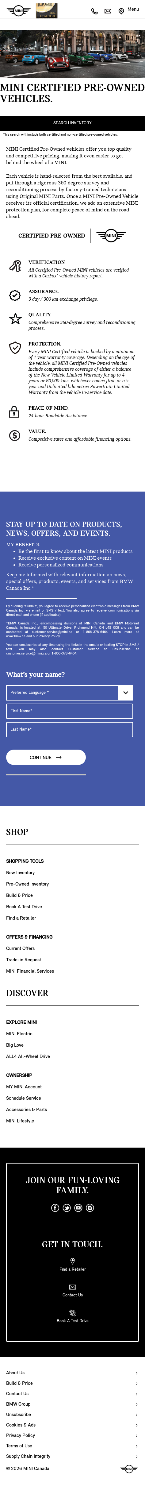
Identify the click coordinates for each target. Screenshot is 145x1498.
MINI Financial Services (30, 971)
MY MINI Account (24, 1087)
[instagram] (90, 1208)
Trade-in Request (23, 960)
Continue (46, 757)
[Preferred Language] (69, 693)
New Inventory (20, 873)
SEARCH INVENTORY (72, 123)
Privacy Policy (20, 1435)
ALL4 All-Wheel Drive (28, 1056)
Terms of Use (19, 1446)
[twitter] (67, 1208)
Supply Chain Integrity (28, 1456)
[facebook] (55, 1208)
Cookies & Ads (21, 1425)
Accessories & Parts (26, 1109)
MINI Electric (19, 1034)
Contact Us (17, 1394)
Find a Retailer (21, 918)
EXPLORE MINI (21, 1022)
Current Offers (20, 948)
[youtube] (78, 1208)
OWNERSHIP (19, 1075)
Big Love (15, 1045)
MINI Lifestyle (20, 1121)
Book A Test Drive (24, 907)
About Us (15, 1373)
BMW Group (18, 1404)
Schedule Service (23, 1098)
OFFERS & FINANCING (29, 937)
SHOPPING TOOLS (25, 861)
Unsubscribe (18, 1414)
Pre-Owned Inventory (27, 884)
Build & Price (19, 895)
